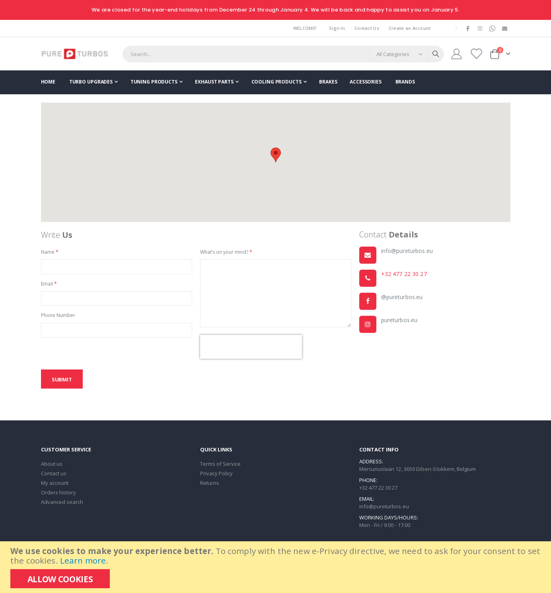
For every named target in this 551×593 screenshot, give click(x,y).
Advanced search (62, 503)
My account (55, 484)
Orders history (58, 494)
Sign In (337, 28)
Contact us (54, 475)
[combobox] (283, 54)
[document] (276, 567)
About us (52, 465)
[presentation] (251, 348)
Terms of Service (220, 465)
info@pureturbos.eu (384, 508)
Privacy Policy (216, 475)
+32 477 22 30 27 (404, 275)
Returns (209, 484)
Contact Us (366, 28)
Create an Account (410, 28)
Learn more (83, 560)
